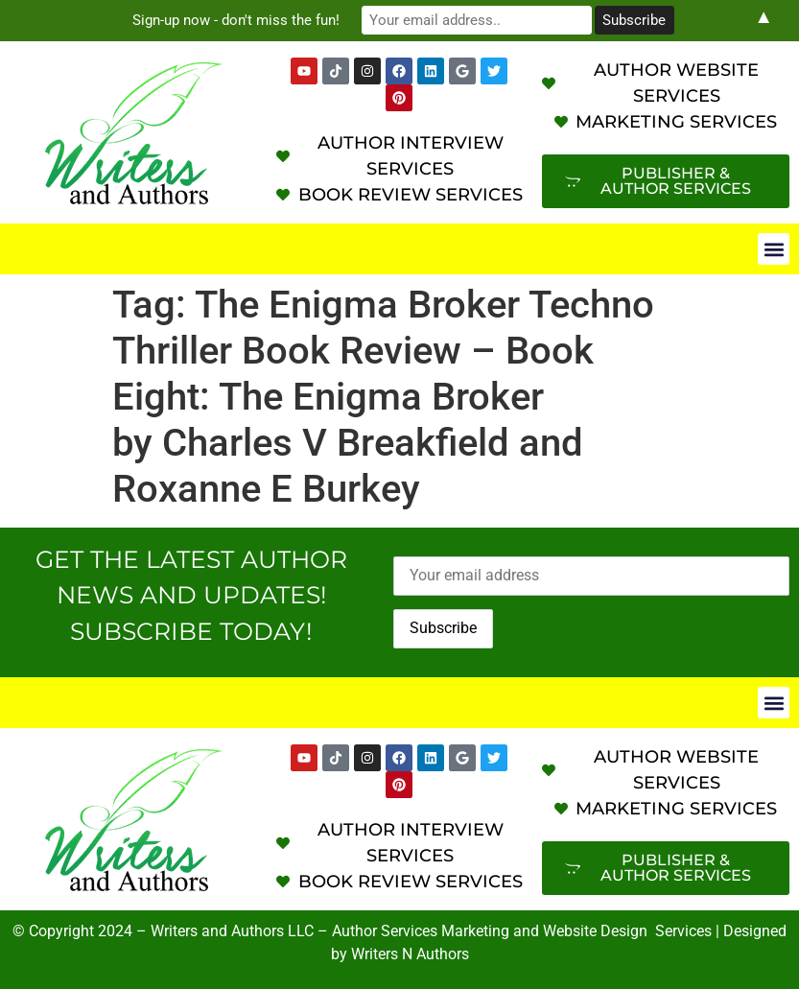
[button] (773, 249)
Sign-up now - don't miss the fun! (236, 20)
